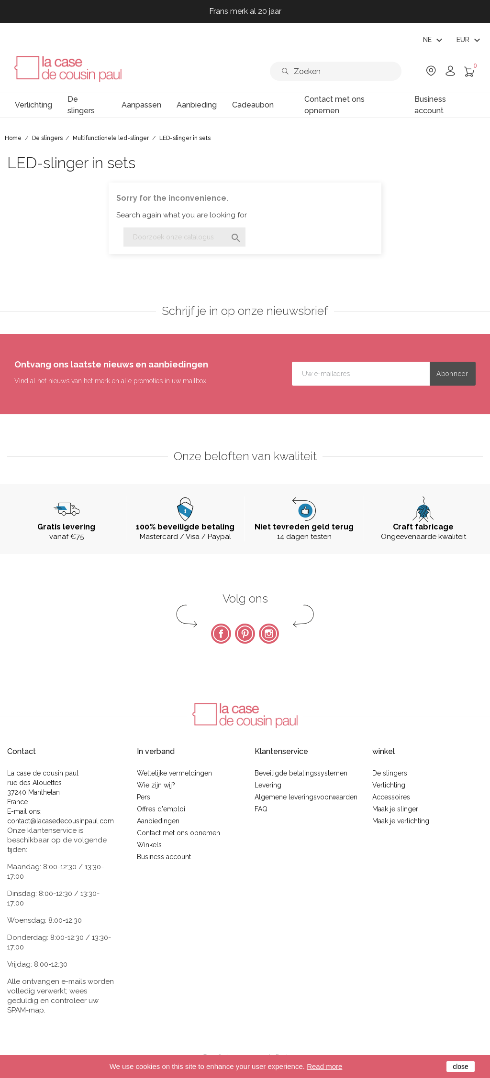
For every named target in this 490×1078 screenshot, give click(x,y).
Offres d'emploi (161, 809)
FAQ (261, 809)
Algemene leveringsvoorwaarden (306, 797)
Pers (143, 797)
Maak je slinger (395, 809)
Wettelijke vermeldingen (174, 773)
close (460, 1066)
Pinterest (245, 634)
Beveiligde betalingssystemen (301, 773)
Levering (268, 785)
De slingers (389, 773)
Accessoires (391, 797)
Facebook (221, 634)
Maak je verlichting (400, 821)
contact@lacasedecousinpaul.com (60, 821)
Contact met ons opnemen (178, 833)
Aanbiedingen (158, 821)
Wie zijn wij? (156, 785)
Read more (324, 1066)
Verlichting (388, 785)
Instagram (269, 634)
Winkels (149, 845)
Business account (164, 857)
